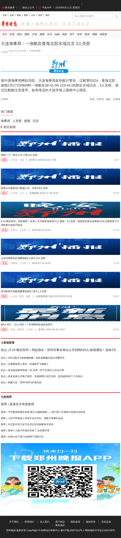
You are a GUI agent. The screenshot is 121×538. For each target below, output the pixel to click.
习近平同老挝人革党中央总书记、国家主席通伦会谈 (32, 418)
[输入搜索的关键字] (92, 16)
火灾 (21, 193)
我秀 (40, 15)
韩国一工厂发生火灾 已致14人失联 (19, 155)
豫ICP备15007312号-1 (72, 530)
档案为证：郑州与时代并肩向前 (21, 382)
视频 (19, 15)
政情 (87, 34)
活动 (33, 15)
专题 (4, 15)
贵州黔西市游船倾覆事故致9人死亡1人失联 (24, 291)
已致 (21, 159)
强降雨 (14, 263)
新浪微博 (8, 7)
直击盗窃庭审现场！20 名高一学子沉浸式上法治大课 (32, 370)
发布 (79, 34)
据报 (27, 121)
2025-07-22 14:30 (41, 263)
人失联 (17, 121)
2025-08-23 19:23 (41, 230)
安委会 (14, 230)
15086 (116, 193)
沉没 (36, 121)
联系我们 (29, 521)
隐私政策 (75, 521)
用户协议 (60, 521)
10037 (116, 296)
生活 (49, 34)
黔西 (21, 296)
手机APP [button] (45, 7)
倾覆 (28, 296)
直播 (12, 15)
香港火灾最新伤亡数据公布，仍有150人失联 (24, 188)
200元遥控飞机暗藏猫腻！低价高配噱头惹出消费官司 (33, 357)
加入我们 (44, 521)
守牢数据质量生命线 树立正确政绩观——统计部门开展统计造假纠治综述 (43, 412)
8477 (116, 159)
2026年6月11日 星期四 (67, 7)
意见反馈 (106, 521)
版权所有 (91, 521)
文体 (34, 34)
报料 (47, 15)
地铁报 (103, 34)
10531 (116, 329)
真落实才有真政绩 (17, 404)
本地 (12, 34)
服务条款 (60, 525)
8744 (116, 263)
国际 (27, 34)
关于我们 (14, 521)
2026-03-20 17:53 (42, 159)
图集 (26, 15)
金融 (57, 34)
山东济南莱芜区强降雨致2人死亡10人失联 (23, 258)
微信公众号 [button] (26, 7)
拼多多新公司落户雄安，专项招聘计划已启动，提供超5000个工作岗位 (42, 376)
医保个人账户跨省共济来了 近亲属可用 (25, 430)
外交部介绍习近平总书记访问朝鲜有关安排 (27, 424)
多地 (12, 329)
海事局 (5, 121)
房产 (72, 34)
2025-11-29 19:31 (43, 193)
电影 (64, 34)
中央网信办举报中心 (49, 530)
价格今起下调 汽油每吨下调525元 (22, 436)
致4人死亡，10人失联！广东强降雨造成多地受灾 (27, 324)
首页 (4, 34)
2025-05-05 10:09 (54, 296)
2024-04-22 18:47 (51, 329)
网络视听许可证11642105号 (100, 530)
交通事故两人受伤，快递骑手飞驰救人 (25, 364)
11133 (116, 230)
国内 (19, 34)
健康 (42, 34)
